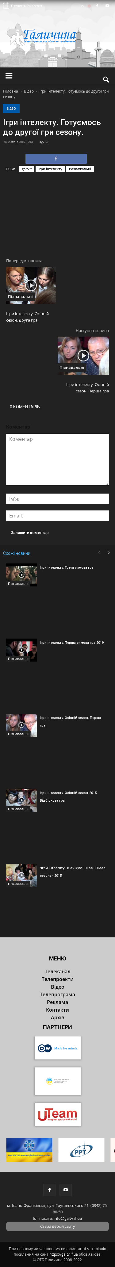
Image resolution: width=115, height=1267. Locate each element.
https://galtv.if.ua (63, 1254)
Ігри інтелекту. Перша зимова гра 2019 (72, 643)
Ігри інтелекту (50, 168)
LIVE (84, 6)
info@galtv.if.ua (68, 1218)
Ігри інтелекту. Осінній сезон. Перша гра (87, 388)
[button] (106, 79)
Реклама (57, 1002)
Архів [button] (57, 1017)
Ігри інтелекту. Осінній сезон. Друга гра (27, 317)
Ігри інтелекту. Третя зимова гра (67, 568)
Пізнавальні (20, 296)
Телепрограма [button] (57, 994)
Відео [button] (57, 986)
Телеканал (58, 971)
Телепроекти (58, 979)
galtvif (27, 168)
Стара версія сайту (57, 1226)
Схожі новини (16, 553)
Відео (11, 108)
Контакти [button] (57, 1009)
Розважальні (80, 168)
